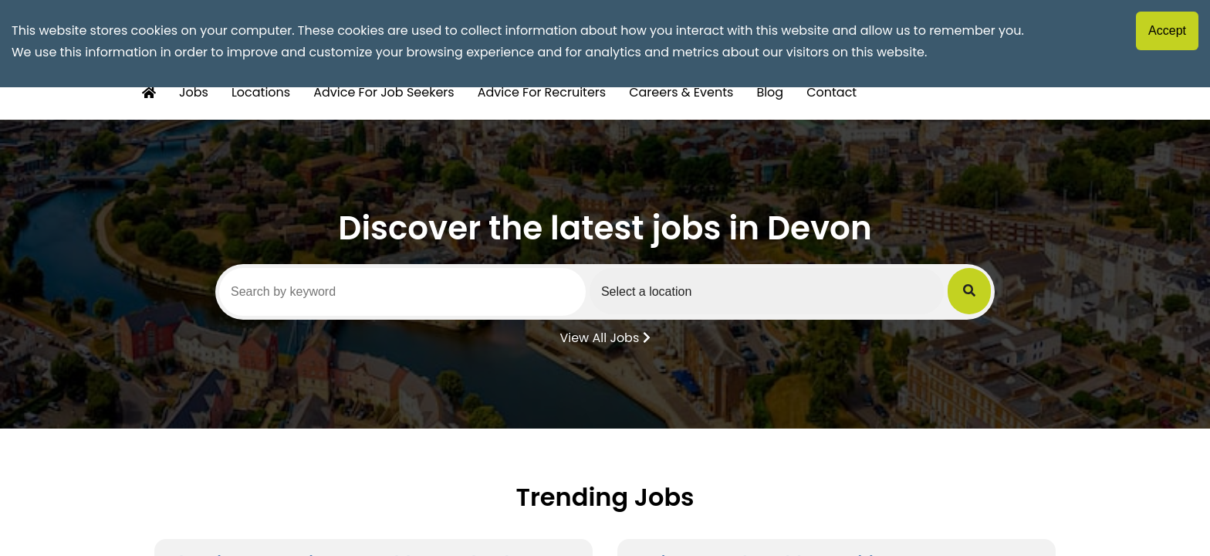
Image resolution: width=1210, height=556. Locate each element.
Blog (769, 92)
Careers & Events (681, 92)
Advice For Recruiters (542, 92)
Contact (831, 92)
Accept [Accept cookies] (1167, 30)
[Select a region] (767, 291)
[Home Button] (149, 93)
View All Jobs (604, 336)
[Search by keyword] (402, 292)
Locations (261, 92)
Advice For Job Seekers (383, 92)
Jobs (193, 92)
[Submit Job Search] (969, 291)
